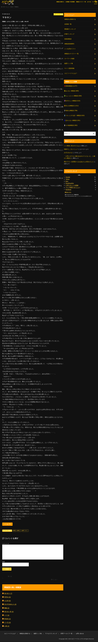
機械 (6, 608)
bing (67, 175)
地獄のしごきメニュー (70, 144)
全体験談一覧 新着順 (70, 1)
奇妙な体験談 (71, 106)
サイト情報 (94, 1)
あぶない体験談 (8, 531)
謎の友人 (8, 594)
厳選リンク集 (68, 61)
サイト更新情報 (69, 66)
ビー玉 (7, 623)
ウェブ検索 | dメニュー (72, 181)
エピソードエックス (78, 639)
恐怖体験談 (70, 83)
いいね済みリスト (69, 47)
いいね (7, 524)
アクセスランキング (44, 634)
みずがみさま (68, 147)
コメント (5, 544)
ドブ (6, 616)
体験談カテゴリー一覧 (81, 1)
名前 (3, 562)
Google (68, 171)
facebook (68, 183)
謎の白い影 (9, 612)
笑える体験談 (71, 102)
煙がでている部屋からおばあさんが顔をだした (78, 156)
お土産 (7, 601)
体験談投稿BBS (69, 43)
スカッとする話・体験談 (74, 111)
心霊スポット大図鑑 (72, 179)
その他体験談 (71, 120)
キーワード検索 (69, 57)
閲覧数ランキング (69, 29)
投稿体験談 (67, 38)
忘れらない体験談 (72, 116)
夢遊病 (7, 619)
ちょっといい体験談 (73, 92)
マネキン (26, 531)
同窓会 (7, 597)
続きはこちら (68, 186)
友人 (20, 531)
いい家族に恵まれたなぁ (71, 141)
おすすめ (89, 1)
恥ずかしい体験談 (72, 97)
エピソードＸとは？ (70, 71)
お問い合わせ (69, 634)
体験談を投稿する (60, 1)
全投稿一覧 (67, 24)
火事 (6, 626)
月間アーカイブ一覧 (58, 634)
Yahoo (67, 173)
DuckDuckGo (69, 177)
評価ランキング (69, 33)
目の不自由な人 (10, 605)
